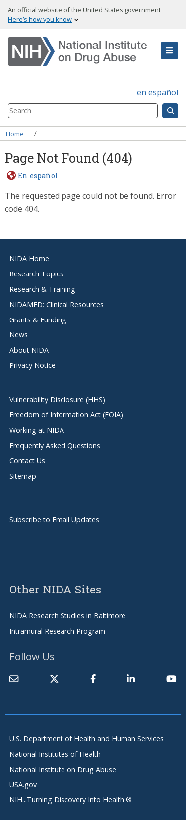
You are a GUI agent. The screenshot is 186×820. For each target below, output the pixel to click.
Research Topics (36, 273)
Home (15, 133)
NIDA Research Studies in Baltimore (67, 615)
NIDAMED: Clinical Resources (56, 304)
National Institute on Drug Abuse (62, 769)
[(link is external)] (54, 678)
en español (157, 92)
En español (38, 175)
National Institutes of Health (55, 754)
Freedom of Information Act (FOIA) (66, 414)
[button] (169, 50)
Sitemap (22, 476)
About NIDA (29, 350)
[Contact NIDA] (13, 678)
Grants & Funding (37, 319)
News (18, 334)
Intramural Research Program (57, 631)
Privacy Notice (32, 365)
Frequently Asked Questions (54, 445)
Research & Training (42, 289)
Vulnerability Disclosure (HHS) (57, 399)
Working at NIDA (36, 430)
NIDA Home (29, 258)
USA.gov (23, 784)
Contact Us (27, 460)
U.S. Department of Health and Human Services (86, 738)
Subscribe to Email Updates (54, 519)
